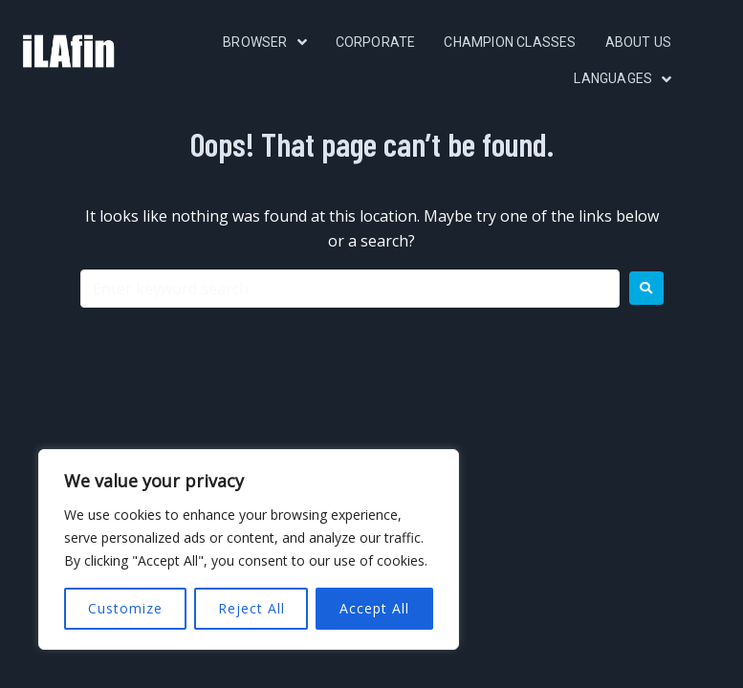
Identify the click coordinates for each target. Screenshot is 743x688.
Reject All (251, 608)
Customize (125, 608)
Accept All (374, 608)
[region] (248, 549)
